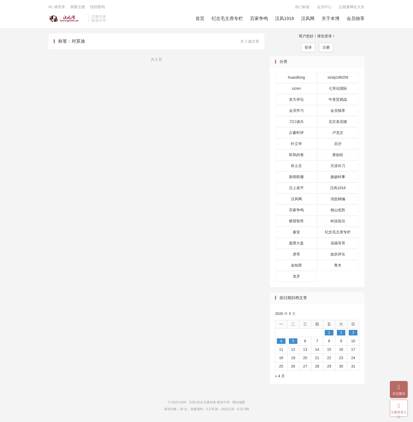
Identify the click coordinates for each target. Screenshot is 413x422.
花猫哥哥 (338, 243)
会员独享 (356, 18)
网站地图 (238, 402)
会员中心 (324, 7)
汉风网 (307, 18)
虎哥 (296, 254)
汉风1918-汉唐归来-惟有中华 (67, 18)
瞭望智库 (296, 221)
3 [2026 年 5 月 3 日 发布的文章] (353, 332)
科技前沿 (338, 221)
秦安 (296, 232)
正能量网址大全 (352, 7)
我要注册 (77, 7)
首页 (199, 18)
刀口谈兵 (296, 121)
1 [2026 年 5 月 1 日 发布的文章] (329, 332)
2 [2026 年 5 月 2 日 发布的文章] (341, 332)
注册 (326, 47)
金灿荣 (296, 265)
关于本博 (331, 18)
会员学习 (296, 110)
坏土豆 (296, 166)
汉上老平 (296, 188)
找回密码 (97, 7)
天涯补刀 (338, 166)
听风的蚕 (296, 155)
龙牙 (296, 276)
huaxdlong (296, 77)
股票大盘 (296, 243)
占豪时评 (296, 132)
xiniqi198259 (337, 77)
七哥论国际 (338, 88)
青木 (338, 265)
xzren (296, 88)
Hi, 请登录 (56, 7)
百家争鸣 (259, 18)
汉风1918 (284, 18)
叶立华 (296, 144)
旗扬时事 (338, 177)
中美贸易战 (338, 99)
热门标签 (302, 7)
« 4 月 (280, 376)
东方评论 (296, 99)
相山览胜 (338, 210)
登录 (308, 47)
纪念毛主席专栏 (227, 18)
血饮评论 (338, 254)
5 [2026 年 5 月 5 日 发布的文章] (293, 341)
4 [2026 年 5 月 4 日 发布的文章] (281, 341)
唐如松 (337, 155)
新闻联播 (296, 177)
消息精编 (338, 199)
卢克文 (337, 132)
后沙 (338, 144)
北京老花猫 (338, 121)
